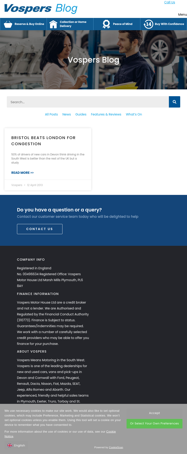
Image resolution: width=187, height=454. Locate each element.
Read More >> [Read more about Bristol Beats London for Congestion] (22, 172)
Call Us (169, 2)
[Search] (174, 102)
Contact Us (39, 229)
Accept (154, 422)
